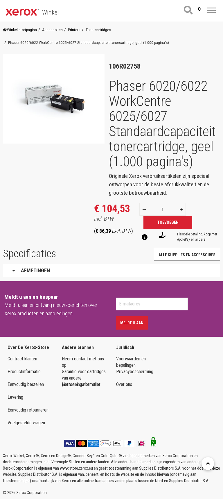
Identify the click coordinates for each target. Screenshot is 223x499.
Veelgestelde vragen (26, 422)
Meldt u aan (131, 323)
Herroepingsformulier (81, 384)
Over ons (124, 384)
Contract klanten (22, 359)
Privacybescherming (134, 371)
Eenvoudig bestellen (26, 384)
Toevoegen (168, 222)
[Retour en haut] (208, 463)
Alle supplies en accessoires (187, 255)
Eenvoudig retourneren (28, 410)
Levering (15, 397)
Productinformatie (24, 371)
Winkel (50, 12)
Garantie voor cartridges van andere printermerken (84, 375)
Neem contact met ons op (83, 362)
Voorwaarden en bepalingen (131, 362)
